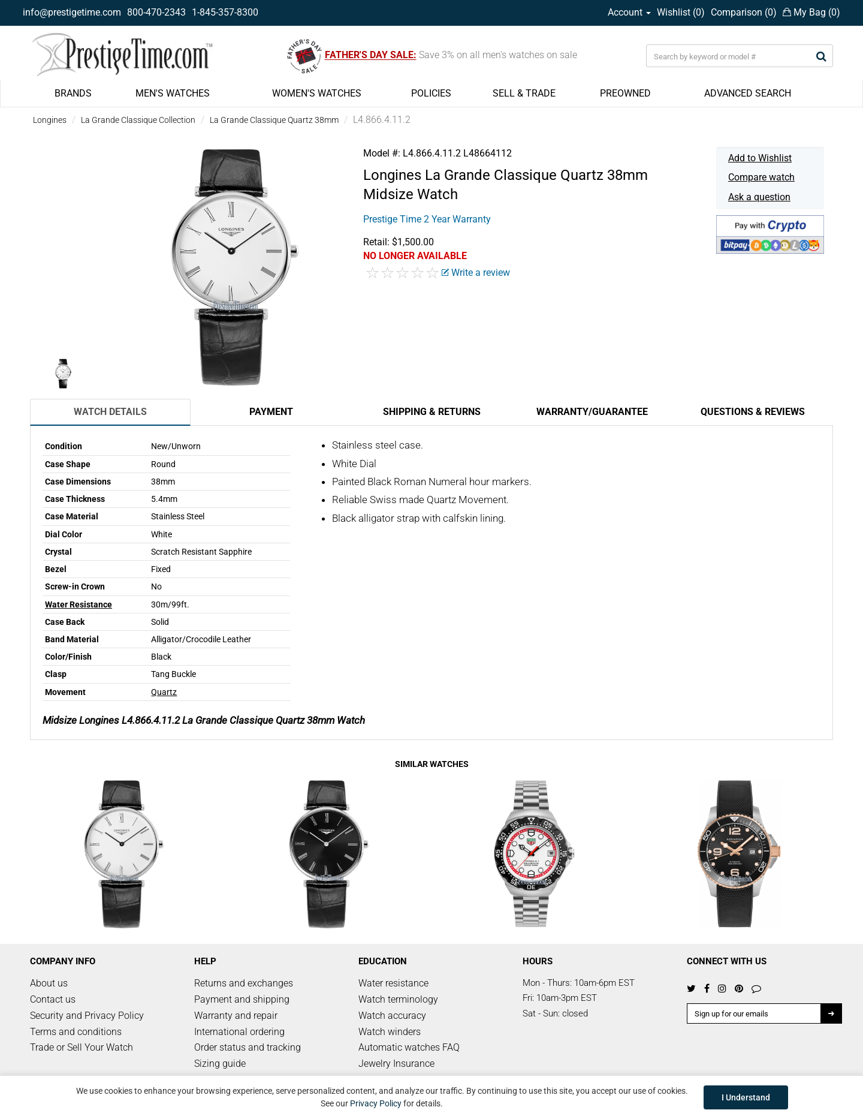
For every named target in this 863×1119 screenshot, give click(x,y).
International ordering (239, 1031)
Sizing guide (220, 1063)
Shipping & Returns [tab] (432, 411)
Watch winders (389, 1031)
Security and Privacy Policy (87, 1015)
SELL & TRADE (524, 93)
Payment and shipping (241, 999)
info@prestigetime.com (72, 12)
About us (49, 983)
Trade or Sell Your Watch (81, 1047)
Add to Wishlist (760, 158)
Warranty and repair (235, 1015)
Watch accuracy (392, 1015)
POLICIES (431, 93)
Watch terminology (398, 999)
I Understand (746, 1097)
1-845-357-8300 (225, 12)
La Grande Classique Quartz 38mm (274, 120)
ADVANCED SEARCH (747, 93)
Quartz (164, 692)
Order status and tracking (247, 1047)
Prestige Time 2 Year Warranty (427, 219)
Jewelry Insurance (396, 1063)
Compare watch (761, 177)
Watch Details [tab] (110, 411)
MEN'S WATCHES (172, 93)
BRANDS (73, 93)
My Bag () (811, 12)
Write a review (476, 272)
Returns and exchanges (243, 983)
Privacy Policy (376, 1103)
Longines (50, 120)
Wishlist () (681, 12)
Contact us (53, 999)
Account (629, 12)
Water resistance (393, 983)
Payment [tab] (271, 411)
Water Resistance (78, 604)
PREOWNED (625, 93)
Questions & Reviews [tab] (753, 411)
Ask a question (759, 197)
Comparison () (744, 12)
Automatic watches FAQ (409, 1047)
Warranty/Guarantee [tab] (592, 411)
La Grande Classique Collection (138, 120)
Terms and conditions (76, 1031)
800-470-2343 (156, 12)
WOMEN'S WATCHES (316, 93)
